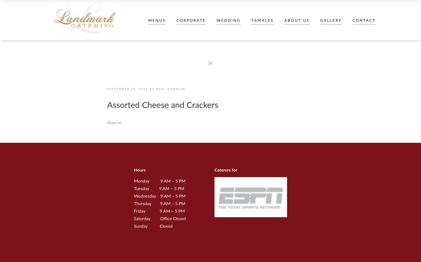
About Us (296, 20)
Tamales (262, 20)
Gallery (331, 20)
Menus (157, 20)
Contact (364, 20)
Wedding (228, 20)
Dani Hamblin (170, 88)
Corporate (191, 20)
